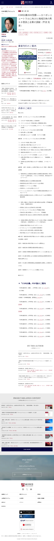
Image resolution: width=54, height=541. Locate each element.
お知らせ (3, 502)
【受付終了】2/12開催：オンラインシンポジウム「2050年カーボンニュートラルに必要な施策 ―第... (27, 429)
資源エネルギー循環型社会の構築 (9, 46)
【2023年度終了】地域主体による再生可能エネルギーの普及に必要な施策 (9, 59)
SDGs (31, 32)
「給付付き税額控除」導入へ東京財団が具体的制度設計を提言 (9, 119)
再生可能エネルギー (38, 32)
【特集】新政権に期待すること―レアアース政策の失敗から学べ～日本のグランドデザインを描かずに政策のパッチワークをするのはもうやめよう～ (35, 377)
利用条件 (19, 533)
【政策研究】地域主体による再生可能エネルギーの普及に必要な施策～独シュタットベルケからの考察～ (27, 436)
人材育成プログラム (5, 498)
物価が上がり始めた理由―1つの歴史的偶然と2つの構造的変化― (9, 127)
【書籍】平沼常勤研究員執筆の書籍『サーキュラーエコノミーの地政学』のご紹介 (35, 362)
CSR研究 (21, 498)
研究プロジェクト (23, 494)
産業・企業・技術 (9, 7)
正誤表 (20, 304)
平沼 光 (3, 34)
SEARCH (3, 506)
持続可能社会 (25, 32)
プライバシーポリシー (26, 533)
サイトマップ (34, 533)
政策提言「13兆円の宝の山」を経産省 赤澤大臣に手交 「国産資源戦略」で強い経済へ (35, 355)
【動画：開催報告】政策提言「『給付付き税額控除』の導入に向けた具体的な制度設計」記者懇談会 (9, 91)
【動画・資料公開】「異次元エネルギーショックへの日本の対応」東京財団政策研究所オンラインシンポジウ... (27, 444)
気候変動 (46, 32)
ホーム (2, 7)
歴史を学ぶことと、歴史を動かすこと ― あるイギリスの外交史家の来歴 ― (9, 101)
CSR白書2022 (37, 78)
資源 (26, 34)
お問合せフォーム (27, 474)
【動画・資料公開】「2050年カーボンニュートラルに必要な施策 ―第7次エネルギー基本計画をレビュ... (27, 421)
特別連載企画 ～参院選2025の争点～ (35, 384)
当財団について (4, 494)
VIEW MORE (27, 449)
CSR (20, 11)
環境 (50, 32)
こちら (44, 90)
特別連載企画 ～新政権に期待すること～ (35, 370)
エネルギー (21, 34)
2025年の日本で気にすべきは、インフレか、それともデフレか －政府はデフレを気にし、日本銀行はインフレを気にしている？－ (9, 110)
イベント (21, 502)
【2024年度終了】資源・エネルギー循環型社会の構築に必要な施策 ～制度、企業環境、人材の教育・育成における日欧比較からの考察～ (9, 74)
